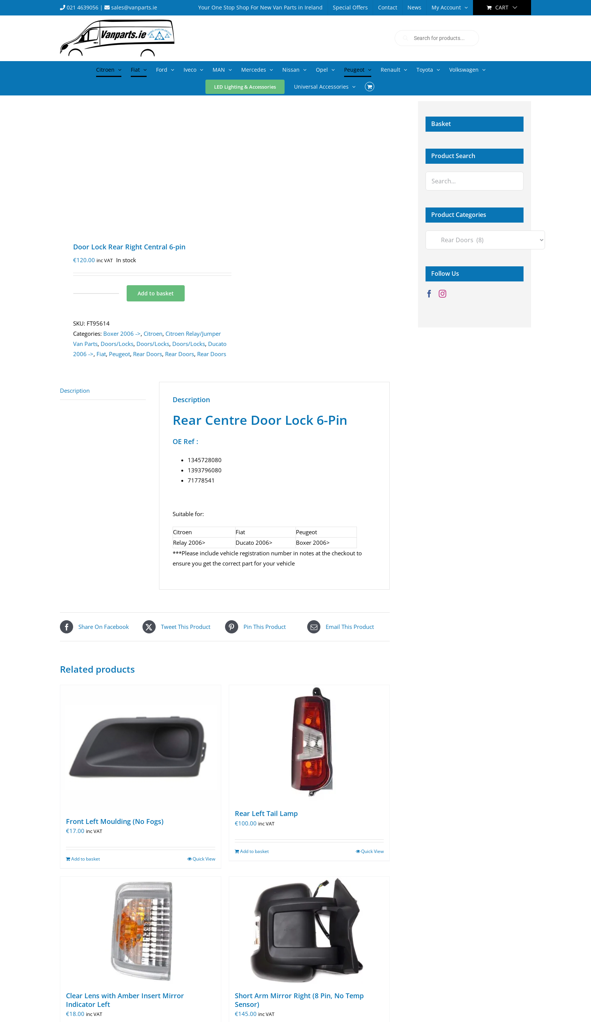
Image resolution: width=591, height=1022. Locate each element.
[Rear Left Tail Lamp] (309, 743)
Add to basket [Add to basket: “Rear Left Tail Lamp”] (254, 851)
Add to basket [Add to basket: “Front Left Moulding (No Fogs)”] (85, 859)
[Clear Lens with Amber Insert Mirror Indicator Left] (140, 930)
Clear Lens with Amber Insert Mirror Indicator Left (125, 1000)
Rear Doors (147, 354)
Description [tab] (75, 390)
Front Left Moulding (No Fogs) (115, 821)
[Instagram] (442, 294)
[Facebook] (429, 294)
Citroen (153, 333)
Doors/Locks (117, 343)
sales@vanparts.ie (130, 7)
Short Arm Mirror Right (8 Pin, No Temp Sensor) (299, 1000)
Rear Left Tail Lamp (266, 813)
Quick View (204, 859)
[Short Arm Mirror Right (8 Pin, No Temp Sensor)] (309, 930)
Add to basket (156, 293)
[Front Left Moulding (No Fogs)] (140, 747)
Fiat (101, 354)
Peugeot (119, 354)
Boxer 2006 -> (122, 333)
